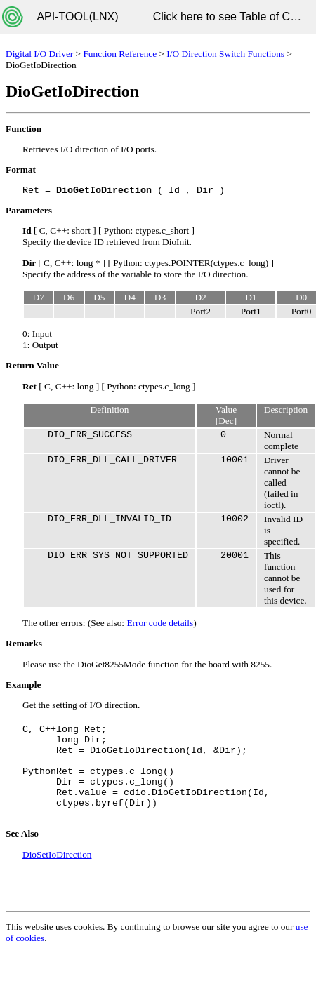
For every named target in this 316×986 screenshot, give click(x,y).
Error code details (159, 623)
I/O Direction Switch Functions (225, 53)
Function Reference (120, 53)
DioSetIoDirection (56, 854)
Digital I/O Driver (39, 53)
